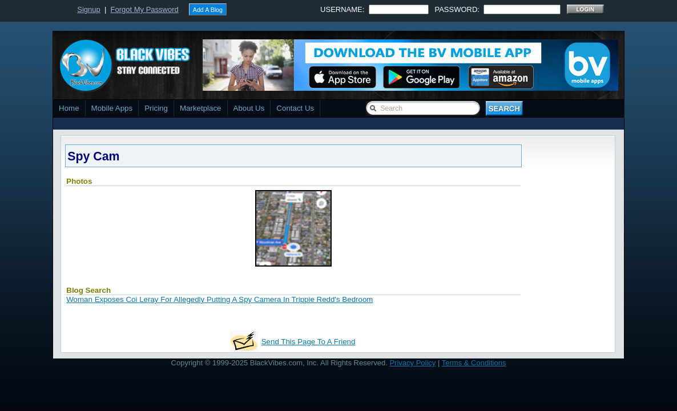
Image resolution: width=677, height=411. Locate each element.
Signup (88, 9)
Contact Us (295, 108)
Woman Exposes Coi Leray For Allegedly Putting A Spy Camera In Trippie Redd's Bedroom (219, 299)
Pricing (156, 108)
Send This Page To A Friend (308, 341)
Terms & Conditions (474, 362)
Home (69, 108)
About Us (249, 108)
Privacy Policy (412, 362)
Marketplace (200, 108)
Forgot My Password (145, 9)
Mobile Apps (112, 108)
